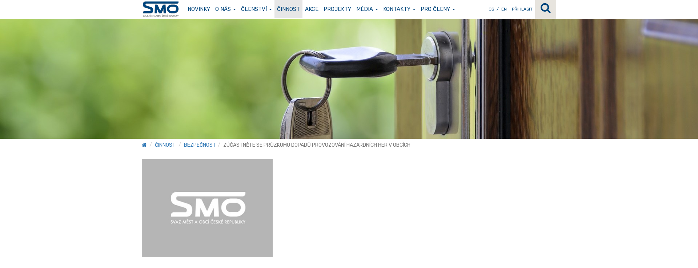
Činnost (288, 9)
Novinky (199, 9)
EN (504, 9)
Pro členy (438, 9)
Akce (311, 9)
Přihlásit (522, 9)
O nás (225, 9)
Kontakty (399, 9)
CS (491, 9)
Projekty (337, 9)
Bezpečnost (200, 145)
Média (367, 9)
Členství (256, 9)
